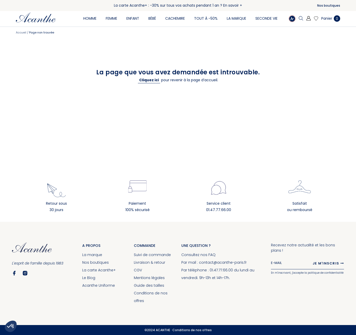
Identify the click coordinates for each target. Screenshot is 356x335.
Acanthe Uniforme (98, 285)
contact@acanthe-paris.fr (223, 262)
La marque (92, 254)
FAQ (212, 254)
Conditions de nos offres (192, 330)
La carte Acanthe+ (99, 270)
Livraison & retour (149, 262)
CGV (138, 270)
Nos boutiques (328, 5)
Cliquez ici (149, 80)
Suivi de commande (152, 254)
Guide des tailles (149, 285)
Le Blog (88, 277)
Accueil (21, 32)
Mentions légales (149, 277)
